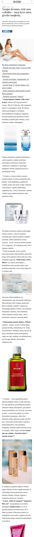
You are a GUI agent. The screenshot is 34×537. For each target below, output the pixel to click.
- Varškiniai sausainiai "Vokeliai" (13, 96)
